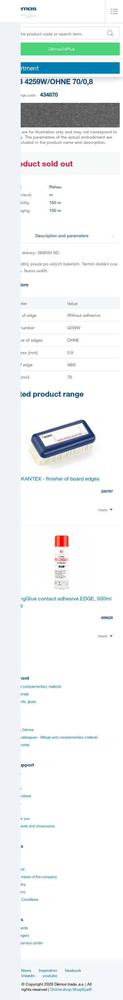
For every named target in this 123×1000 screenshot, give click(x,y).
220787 (107, 491)
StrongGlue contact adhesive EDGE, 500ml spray (61, 601)
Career (8, 854)
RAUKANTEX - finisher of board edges (54, 478)
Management (13, 869)
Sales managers (16, 935)
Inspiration (48, 970)
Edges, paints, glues (19, 701)
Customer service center (23, 943)
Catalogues (12, 773)
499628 (107, 617)
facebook (73, 970)
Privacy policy (14, 884)
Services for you (16, 818)
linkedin (28, 975)
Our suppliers (14, 892)
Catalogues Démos (18, 729)
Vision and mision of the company (30, 877)
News (26, 970)
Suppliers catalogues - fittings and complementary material (50, 737)
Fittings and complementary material (32, 686)
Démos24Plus (62, 48)
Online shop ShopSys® (71, 989)
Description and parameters (75, 235)
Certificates (12, 788)
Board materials (16, 694)
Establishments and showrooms (29, 826)
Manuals (10, 781)
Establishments (15, 928)
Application (12, 803)
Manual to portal (16, 745)
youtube (50, 975)
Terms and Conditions (20, 899)
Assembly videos (17, 796)
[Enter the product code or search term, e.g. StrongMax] (61, 33)
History (9, 861)
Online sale (12, 811)
